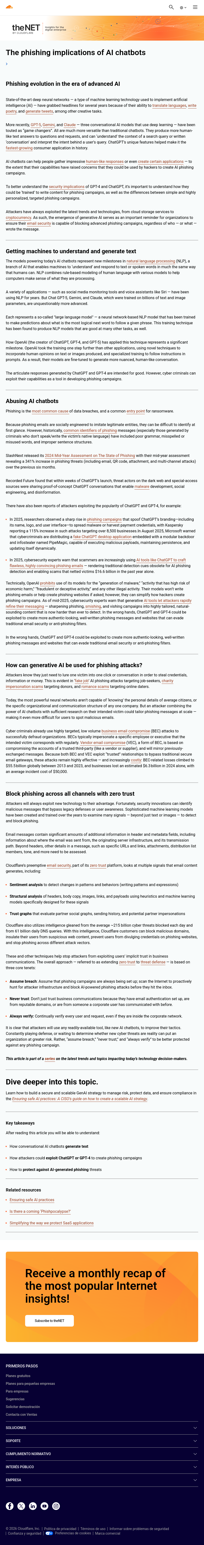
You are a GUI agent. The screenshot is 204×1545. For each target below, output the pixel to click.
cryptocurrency (18, 217)
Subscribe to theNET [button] (49, 1321)
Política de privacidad (60, 1529)
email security (39, 223)
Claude (70, 125)
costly (136, 760)
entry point (136, 411)
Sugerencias (15, 1399)
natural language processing (151, 261)
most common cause (50, 411)
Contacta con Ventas (21, 1414)
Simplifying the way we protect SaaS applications (52, 1223)
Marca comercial (107, 1533)
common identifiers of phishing (90, 430)
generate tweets (39, 111)
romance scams (95, 686)
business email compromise (126, 731)
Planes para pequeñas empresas (30, 1384)
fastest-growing (19, 148)
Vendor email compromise (102, 742)
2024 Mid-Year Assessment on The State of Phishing (90, 455)
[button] (183, 8)
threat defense (153, 962)
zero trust (98, 865)
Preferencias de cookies (68, 1533)
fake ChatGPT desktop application (102, 536)
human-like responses (105, 161)
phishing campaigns (104, 519)
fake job (81, 681)
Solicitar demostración (23, 1407)
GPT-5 (36, 125)
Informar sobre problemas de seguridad (139, 1529)
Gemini (49, 125)
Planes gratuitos (18, 1376)
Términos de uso (93, 1529)
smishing (93, 606)
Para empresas (17, 1391)
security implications (66, 186)
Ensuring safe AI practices (32, 1200)
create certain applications (161, 161)
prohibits (47, 583)
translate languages (169, 105)
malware (141, 486)
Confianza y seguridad (24, 1533)
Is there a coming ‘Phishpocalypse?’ (40, 1211)
